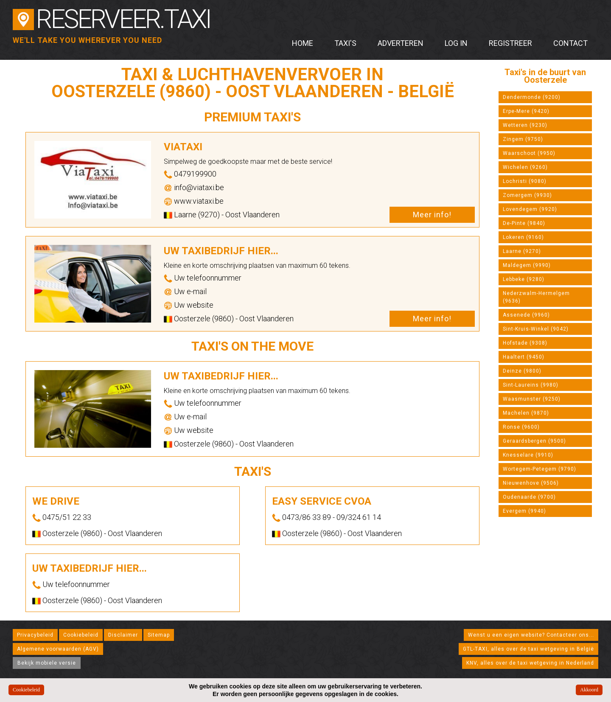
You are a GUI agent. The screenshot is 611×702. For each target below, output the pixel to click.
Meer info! (432, 214)
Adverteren (400, 43)
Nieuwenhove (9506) (531, 483)
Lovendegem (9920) (530, 209)
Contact (570, 43)
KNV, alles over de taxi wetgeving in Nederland (530, 663)
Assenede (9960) (526, 315)
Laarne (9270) (522, 251)
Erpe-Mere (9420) (526, 111)
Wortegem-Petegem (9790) (539, 469)
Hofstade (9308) (525, 343)
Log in (456, 43)
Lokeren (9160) (523, 237)
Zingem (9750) (523, 139)
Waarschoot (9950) (529, 153)
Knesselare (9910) (528, 455)
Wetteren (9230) (525, 125)
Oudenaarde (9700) (529, 497)
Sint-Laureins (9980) (530, 385)
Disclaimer (123, 635)
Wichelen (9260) (525, 167)
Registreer (510, 43)
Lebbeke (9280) (523, 279)
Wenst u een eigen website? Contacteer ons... (531, 635)
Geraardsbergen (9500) (534, 441)
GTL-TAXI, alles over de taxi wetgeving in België (528, 649)
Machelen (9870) (526, 413)
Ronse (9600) (521, 427)
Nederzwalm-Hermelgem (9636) (536, 297)
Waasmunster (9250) (532, 399)
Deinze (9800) (522, 371)
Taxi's (345, 43)
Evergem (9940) (524, 511)
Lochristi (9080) (525, 181)
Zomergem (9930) (527, 195)
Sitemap (159, 635)
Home (302, 43)
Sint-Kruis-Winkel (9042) (536, 329)
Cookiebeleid (80, 635)
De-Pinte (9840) (524, 223)
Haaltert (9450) (523, 357)
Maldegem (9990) (527, 265)
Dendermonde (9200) (532, 97)
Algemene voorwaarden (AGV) (58, 649)
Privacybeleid (35, 635)
